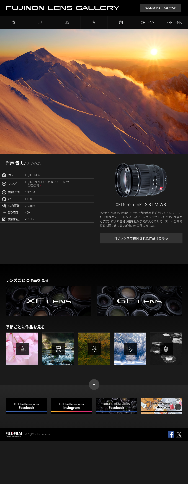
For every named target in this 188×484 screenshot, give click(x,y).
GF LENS (174, 22)
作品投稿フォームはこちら (161, 8)
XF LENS (147, 22)
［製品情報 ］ (34, 186)
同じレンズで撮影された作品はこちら (141, 238)
